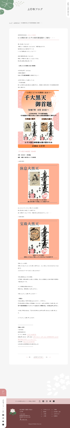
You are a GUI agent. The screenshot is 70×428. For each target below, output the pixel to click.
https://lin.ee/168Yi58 (28, 341)
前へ (30, 357)
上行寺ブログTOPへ (38, 357)
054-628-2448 (27, 417)
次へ (47, 357)
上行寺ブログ (3, 403)
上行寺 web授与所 (31, 334)
